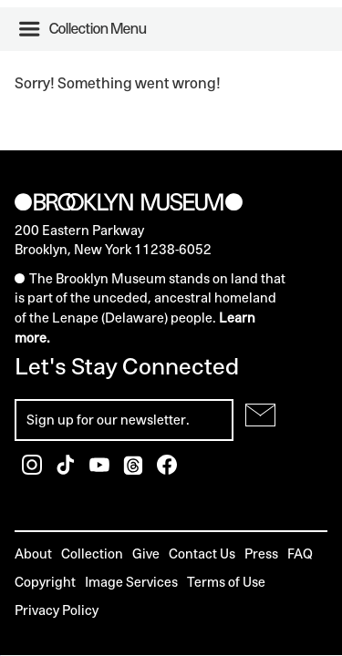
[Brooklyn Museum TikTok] (67, 469)
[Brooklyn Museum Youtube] (100, 469)
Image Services (131, 581)
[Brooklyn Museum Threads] (134, 469)
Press (261, 553)
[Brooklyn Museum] (129, 203)
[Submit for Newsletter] (260, 415)
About (33, 553)
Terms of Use (226, 581)
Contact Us (202, 553)
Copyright (45, 581)
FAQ (300, 553)
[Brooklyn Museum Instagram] (33, 469)
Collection (92, 553)
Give (146, 553)
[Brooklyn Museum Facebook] (167, 469)
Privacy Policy (56, 610)
